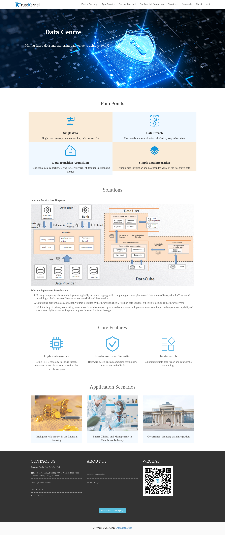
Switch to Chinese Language (112, 510)
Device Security (89, 4)
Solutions (173, 4)
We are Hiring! (93, 482)
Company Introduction (96, 474)
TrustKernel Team (124, 528)
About (199, 4)
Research (187, 4)
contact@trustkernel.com (41, 482)
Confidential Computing (152, 4)
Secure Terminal (127, 4)
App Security (108, 4)
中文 (208, 4)
